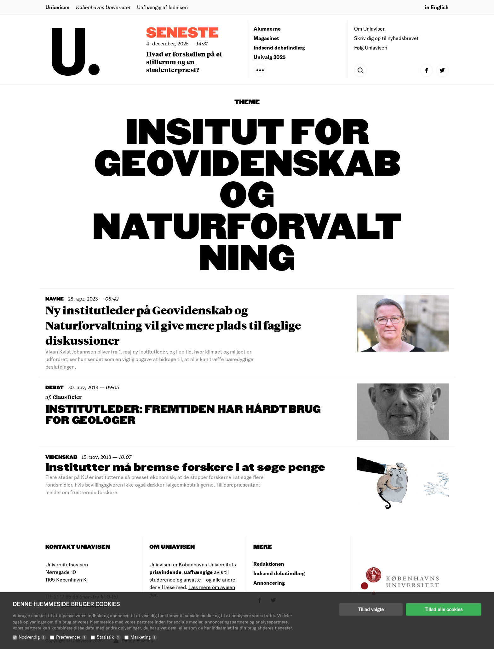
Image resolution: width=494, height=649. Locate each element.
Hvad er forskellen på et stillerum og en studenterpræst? (184, 61)
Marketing (143, 637)
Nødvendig (32, 637)
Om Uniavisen (370, 29)
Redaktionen (268, 564)
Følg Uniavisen (370, 47)
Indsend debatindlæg (279, 47)
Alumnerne (267, 29)
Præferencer (71, 637)
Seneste (182, 33)
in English (437, 7)
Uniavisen (57, 7)
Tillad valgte (371, 609)
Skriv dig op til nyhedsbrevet (386, 38)
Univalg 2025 (270, 57)
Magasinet (266, 38)
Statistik (109, 637)
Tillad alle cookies (443, 609)
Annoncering (269, 583)
